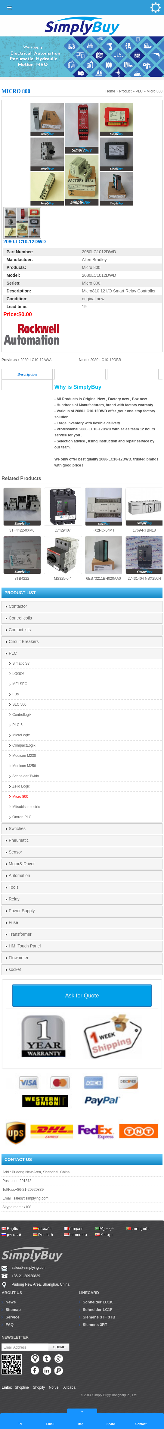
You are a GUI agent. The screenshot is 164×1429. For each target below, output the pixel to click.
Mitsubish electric (26, 807)
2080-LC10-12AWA (35, 360)
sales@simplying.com (31, 1198)
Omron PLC (21, 817)
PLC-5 (17, 725)
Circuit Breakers (24, 641)
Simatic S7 (20, 663)
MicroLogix (21, 735)
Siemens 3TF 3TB (99, 1317)
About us (12, 1292)
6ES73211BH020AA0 (103, 558)
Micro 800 (154, 91)
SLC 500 (19, 704)
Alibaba (69, 1387)
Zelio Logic (21, 786)
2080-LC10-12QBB (105, 360)
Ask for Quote (82, 995)
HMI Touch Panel (25, 946)
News (10, 1302)
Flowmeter (18, 957)
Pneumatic (19, 840)
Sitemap (13, 1309)
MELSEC (19, 684)
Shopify (39, 1387)
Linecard (89, 1292)
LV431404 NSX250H (144, 558)
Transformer (20, 934)
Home (110, 91)
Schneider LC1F (98, 1309)
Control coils (20, 618)
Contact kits (20, 629)
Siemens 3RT (95, 1324)
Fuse (13, 922)
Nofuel (54, 1387)
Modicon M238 (24, 756)
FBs (15, 694)
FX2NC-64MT (103, 510)
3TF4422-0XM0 (22, 510)
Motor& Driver (22, 863)
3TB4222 (22, 558)
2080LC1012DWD (99, 251)
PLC (139, 91)
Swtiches (17, 828)
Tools (14, 887)
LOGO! (18, 674)
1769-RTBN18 (144, 510)
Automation (19, 875)
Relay (14, 899)
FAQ (9, 1324)
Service (12, 1317)
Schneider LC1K (98, 1302)
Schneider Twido (25, 776)
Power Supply (22, 910)
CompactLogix (24, 745)
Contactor (18, 606)
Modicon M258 (24, 766)
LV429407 (62, 510)
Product (125, 91)
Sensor (15, 852)
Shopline (22, 1387)
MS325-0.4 (62, 558)
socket (15, 969)
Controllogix (21, 715)
